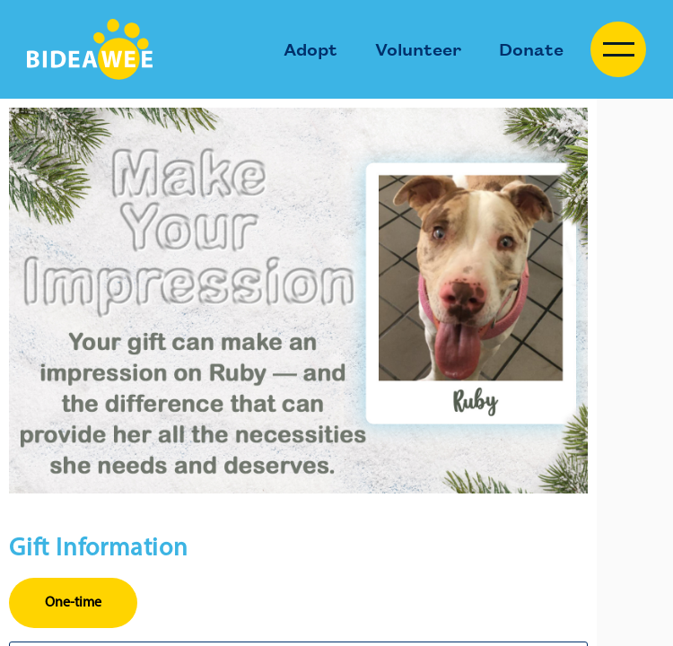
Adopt (310, 48)
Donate (531, 48)
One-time (73, 603)
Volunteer (418, 48)
